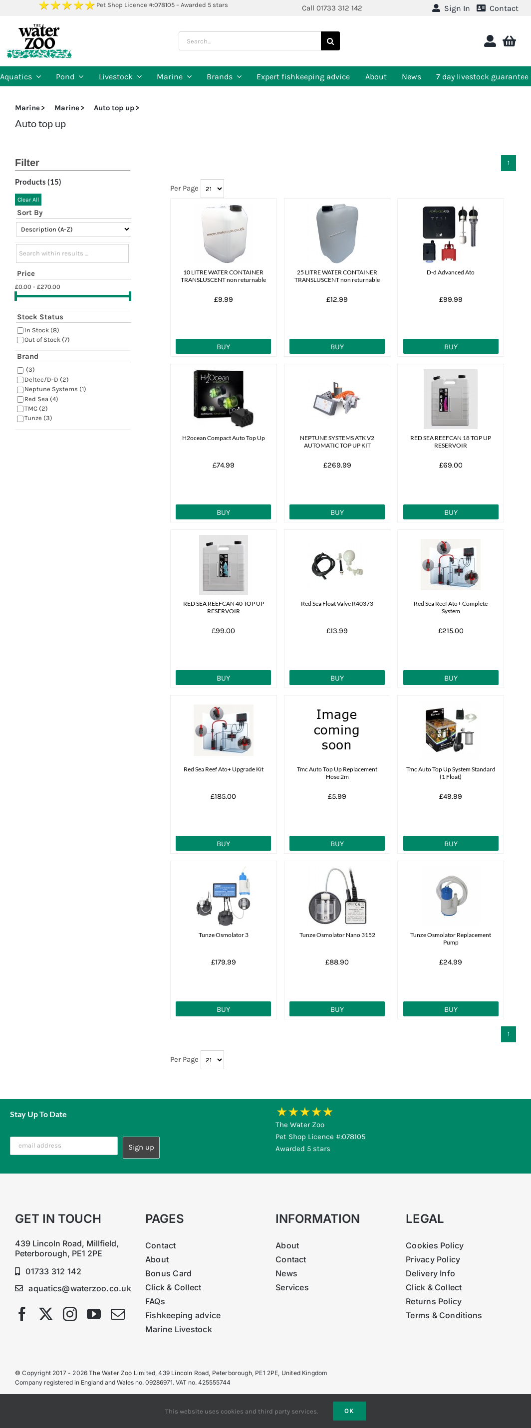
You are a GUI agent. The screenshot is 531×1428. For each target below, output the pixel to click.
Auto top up (114, 107)
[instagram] (70, 1314)
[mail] (118, 1314)
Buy (223, 346)
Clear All (28, 199)
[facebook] (22, 1314)
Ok (349, 1411)
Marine (27, 107)
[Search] (330, 40)
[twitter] (46, 1314)
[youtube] (94, 1314)
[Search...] (250, 40)
